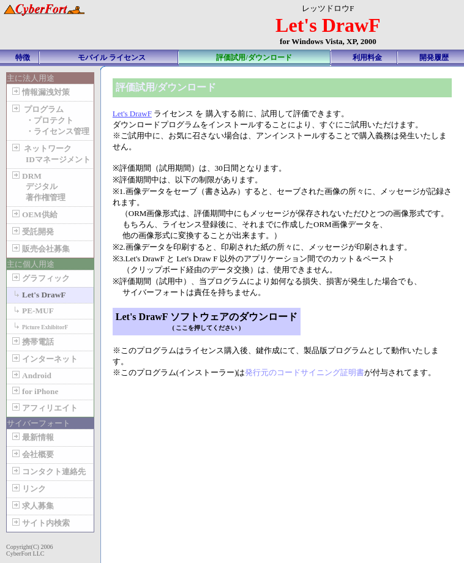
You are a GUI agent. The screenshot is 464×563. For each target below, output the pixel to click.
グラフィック (40, 278)
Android (30, 375)
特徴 (22, 57)
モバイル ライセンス (112, 57)
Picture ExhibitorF (39, 326)
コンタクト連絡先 (48, 471)
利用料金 (367, 57)
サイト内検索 (40, 523)
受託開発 (32, 231)
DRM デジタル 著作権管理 (37, 186)
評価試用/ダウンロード (253, 57)
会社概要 (32, 454)
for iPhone (34, 391)
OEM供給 (34, 214)
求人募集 (32, 505)
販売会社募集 (40, 248)
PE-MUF (32, 310)
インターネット (44, 359)
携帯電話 (32, 341)
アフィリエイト (44, 407)
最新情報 (32, 437)
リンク (28, 488)
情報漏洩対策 (40, 92)
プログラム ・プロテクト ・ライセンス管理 (49, 120)
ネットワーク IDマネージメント (50, 154)
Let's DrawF (37, 294)
